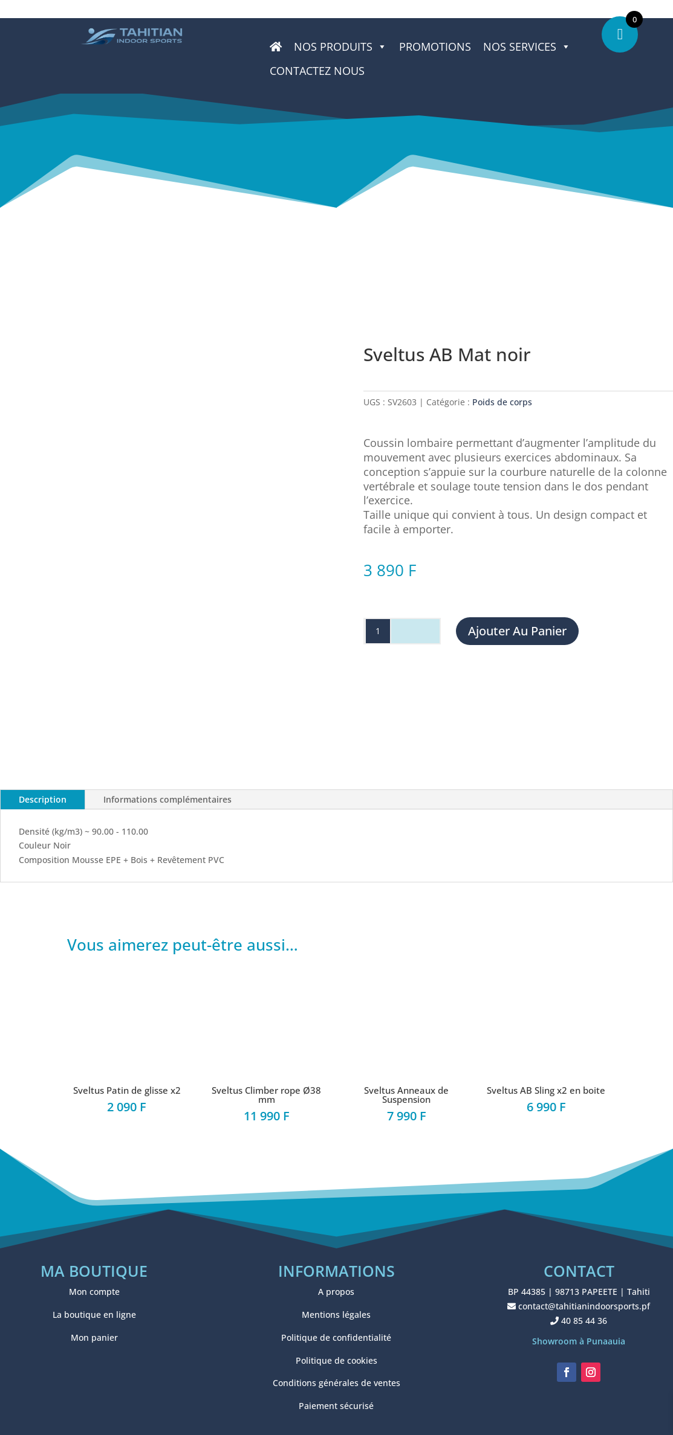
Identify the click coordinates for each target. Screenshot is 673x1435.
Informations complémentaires (167, 799)
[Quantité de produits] (378, 631)
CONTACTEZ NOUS (317, 70)
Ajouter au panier (517, 631)
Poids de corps (502, 402)
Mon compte (94, 1291)
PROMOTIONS (435, 46)
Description (43, 799)
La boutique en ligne (94, 1314)
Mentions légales (336, 1314)
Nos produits (340, 46)
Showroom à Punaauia (578, 1341)
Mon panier (94, 1337)
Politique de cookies (336, 1360)
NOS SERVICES (527, 46)
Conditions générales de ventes (336, 1382)
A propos (336, 1291)
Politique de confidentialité (336, 1337)
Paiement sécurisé (336, 1405)
